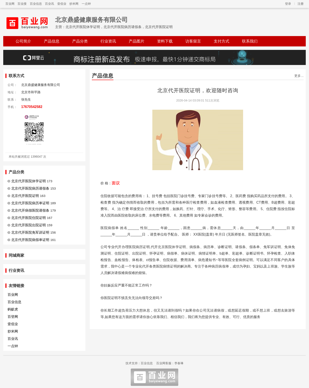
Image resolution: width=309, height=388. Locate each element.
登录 (288, 3)
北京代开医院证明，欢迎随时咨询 (197, 90)
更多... (299, 76)
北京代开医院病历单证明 (30, 203)
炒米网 (73, 3)
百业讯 (49, 3)
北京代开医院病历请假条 (30, 188)
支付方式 (221, 41)
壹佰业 (61, 3)
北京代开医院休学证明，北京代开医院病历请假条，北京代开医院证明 (119, 27)
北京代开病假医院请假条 (30, 210)
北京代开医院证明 (25, 196)
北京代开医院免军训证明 (30, 232)
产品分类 (80, 41)
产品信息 (51, 41)
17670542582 (31, 107)
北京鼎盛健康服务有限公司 (91, 19)
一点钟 (86, 3)
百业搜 (22, 3)
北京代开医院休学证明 (28, 181)
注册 (301, 3)
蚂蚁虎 (13, 309)
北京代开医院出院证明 (28, 225)
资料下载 (165, 41)
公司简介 (23, 41)
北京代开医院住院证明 (28, 218)
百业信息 (36, 3)
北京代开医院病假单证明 (30, 240)
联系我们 (250, 41)
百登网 (13, 316)
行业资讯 (108, 41)
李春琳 (178, 363)
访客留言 (193, 41)
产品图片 (136, 41)
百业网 (9, 3)
